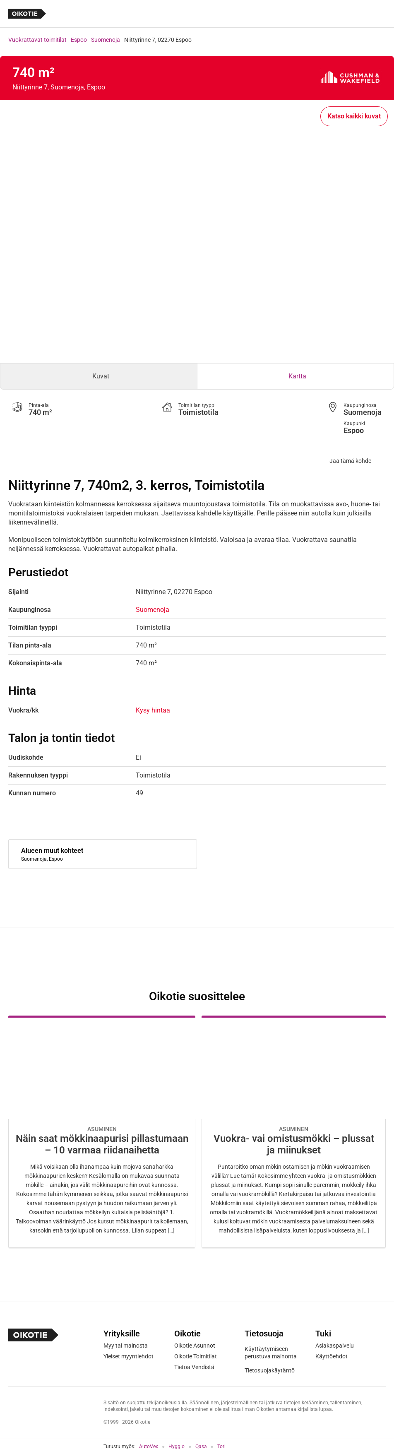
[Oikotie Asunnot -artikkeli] (101, 1132)
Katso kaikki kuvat (354, 116)
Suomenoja (105, 39)
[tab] (98, 376)
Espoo (79, 39)
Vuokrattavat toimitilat (37, 39)
